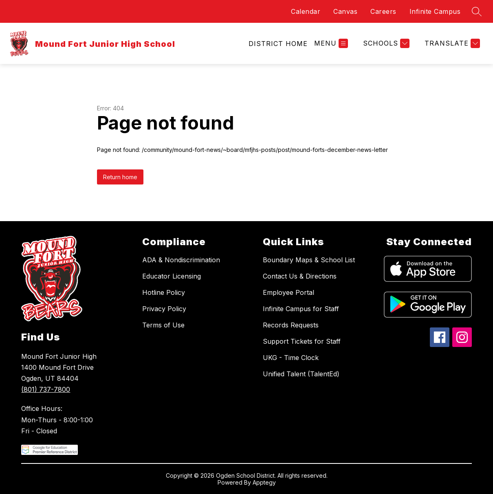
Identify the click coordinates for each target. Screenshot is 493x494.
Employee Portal (288, 292)
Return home (120, 176)
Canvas (345, 11)
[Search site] (477, 11)
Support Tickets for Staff (302, 341)
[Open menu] (331, 43)
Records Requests (291, 325)
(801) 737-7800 (45, 389)
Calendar (305, 11)
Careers (383, 11)
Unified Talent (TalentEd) (301, 374)
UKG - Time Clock (291, 357)
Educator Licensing (171, 276)
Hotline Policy (163, 292)
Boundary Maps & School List (309, 260)
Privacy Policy (164, 309)
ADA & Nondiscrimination (181, 260)
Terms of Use (163, 325)
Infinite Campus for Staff (301, 309)
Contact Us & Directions (300, 276)
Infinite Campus (435, 11)
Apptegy (264, 482)
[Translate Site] (451, 43)
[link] (278, 44)
